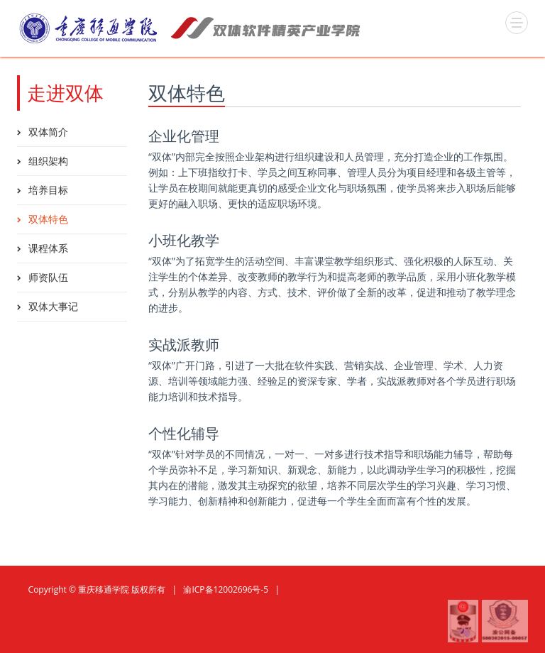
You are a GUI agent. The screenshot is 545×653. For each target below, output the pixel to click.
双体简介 (48, 131)
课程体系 (48, 248)
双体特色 (48, 219)
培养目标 (48, 190)
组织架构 (48, 161)
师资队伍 (48, 277)
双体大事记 (53, 306)
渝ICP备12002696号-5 (225, 589)
